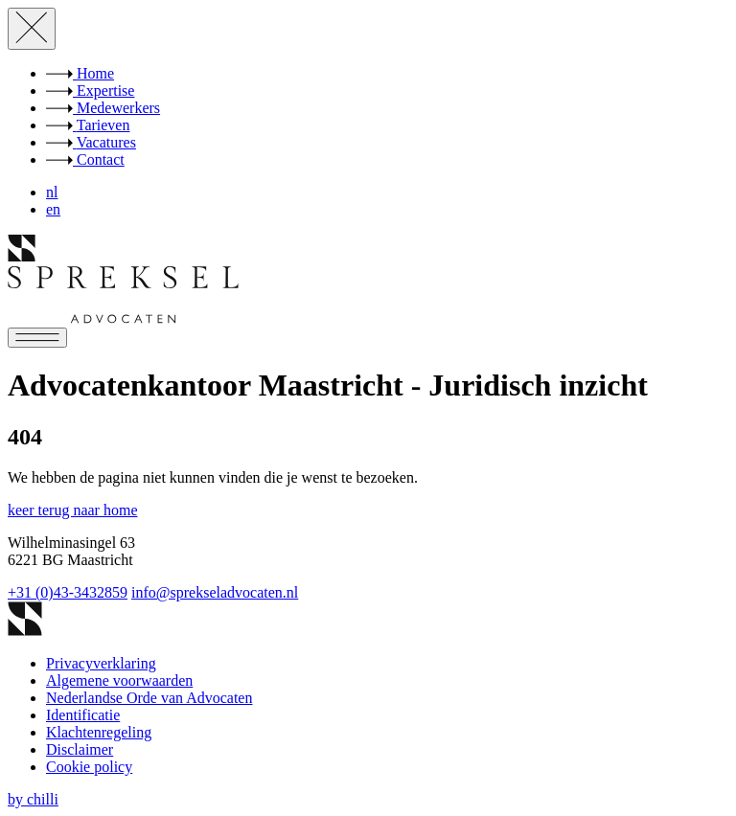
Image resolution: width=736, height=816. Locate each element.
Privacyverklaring (101, 663)
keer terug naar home (72, 510)
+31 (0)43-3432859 (67, 592)
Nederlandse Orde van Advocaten (149, 698)
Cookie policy (89, 767)
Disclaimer (79, 749)
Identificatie (83, 715)
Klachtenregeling (98, 732)
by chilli (33, 799)
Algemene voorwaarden (119, 680)
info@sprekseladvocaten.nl (214, 592)
